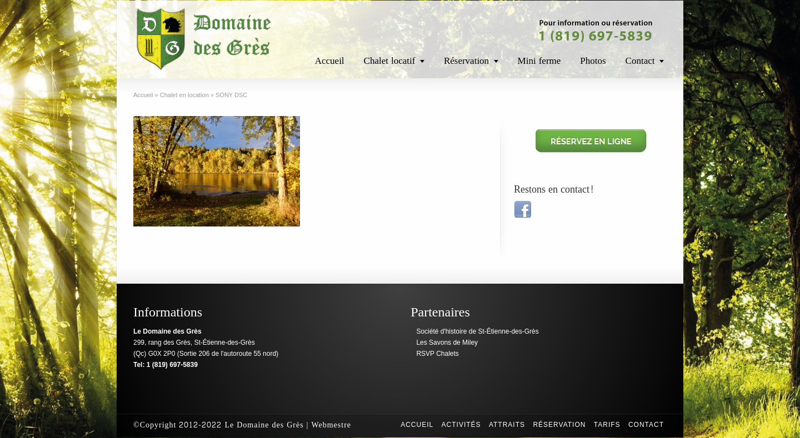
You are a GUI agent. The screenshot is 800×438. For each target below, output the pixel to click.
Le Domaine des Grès (263, 425)
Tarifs (607, 425)
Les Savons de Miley (447, 342)
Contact (640, 60)
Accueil (329, 60)
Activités (461, 425)
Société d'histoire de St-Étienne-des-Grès (477, 331)
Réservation (466, 60)
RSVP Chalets (437, 354)
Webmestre (331, 425)
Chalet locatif (390, 60)
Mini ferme (539, 60)
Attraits (507, 425)
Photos (593, 60)
